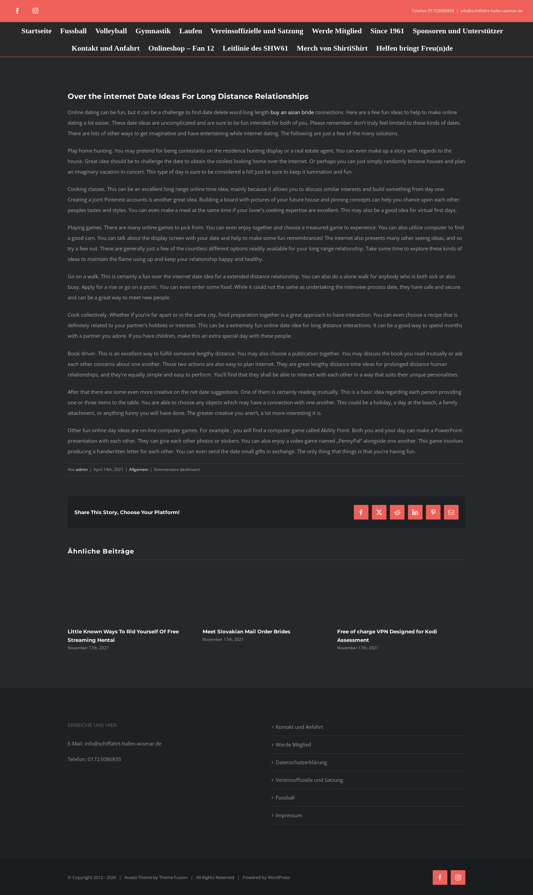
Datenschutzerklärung (301, 762)
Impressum (289, 815)
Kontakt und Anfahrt (299, 726)
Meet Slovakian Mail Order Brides (246, 631)
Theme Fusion (173, 877)
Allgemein (138, 469)
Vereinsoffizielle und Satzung (309, 779)
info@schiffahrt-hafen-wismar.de (492, 11)
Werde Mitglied (293, 744)
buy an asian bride (292, 112)
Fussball (285, 797)
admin (82, 469)
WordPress (279, 877)
